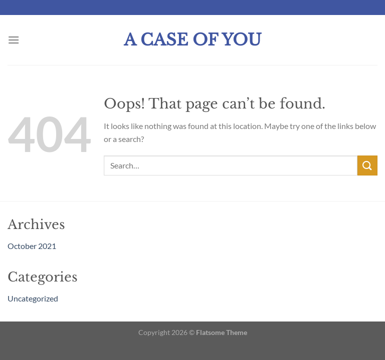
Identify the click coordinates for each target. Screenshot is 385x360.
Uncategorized (33, 298)
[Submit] (367, 165)
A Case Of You (193, 40)
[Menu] (14, 40)
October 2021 (32, 245)
